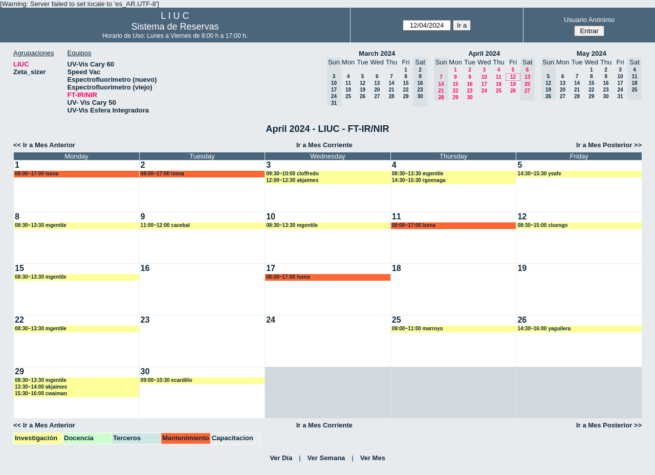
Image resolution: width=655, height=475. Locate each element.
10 (484, 77)
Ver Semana (326, 458)
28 (391, 96)
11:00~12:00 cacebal (165, 225)
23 (469, 91)
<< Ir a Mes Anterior (44, 145)
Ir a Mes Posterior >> (609, 145)
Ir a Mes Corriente (324, 145)
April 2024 (484, 53)
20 (377, 90)
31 (620, 96)
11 (348, 83)
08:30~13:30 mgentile (418, 173)
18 (348, 90)
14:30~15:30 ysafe (539, 173)
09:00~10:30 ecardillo (166, 380)
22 (405, 90)
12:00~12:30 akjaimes (292, 180)
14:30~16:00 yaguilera (544, 328)
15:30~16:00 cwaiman (41, 393)
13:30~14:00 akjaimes (41, 387)
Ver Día (281, 458)
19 (362, 90)
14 (391, 83)
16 (469, 84)
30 (469, 97)
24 (484, 91)
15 (405, 83)
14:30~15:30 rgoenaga (419, 180)
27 (377, 96)
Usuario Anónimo (589, 20)
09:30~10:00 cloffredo (292, 173)
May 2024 (591, 53)
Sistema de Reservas (175, 26)
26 (362, 96)
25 (348, 96)
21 (391, 90)
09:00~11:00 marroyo (417, 328)
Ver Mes (372, 458)
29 (405, 96)
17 (484, 84)
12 (362, 83)
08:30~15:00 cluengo (542, 225)
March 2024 (377, 53)
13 (377, 83)
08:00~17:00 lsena (36, 173)
